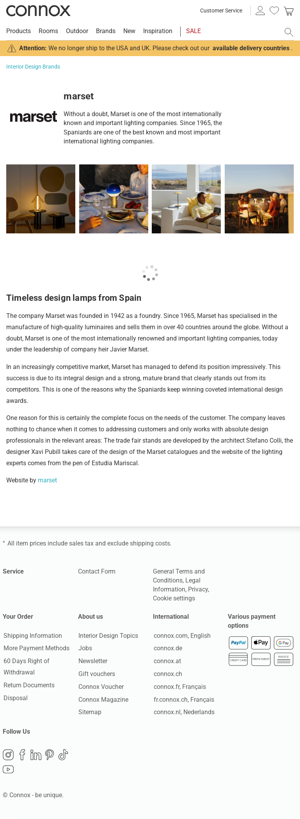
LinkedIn (35, 755)
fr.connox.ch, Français (183, 699)
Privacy (198, 589)
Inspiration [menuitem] (157, 31)
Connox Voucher (100, 687)
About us (90, 616)
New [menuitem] (129, 31)
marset (47, 480)
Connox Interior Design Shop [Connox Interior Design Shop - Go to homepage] (38, 10)
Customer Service (221, 10)
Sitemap (89, 712)
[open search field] (289, 32)
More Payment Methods (36, 648)
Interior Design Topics (108, 635)
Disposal (15, 698)
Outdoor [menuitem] (77, 31)
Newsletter (92, 661)
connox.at (166, 661)
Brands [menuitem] (105, 31)
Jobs (85, 648)
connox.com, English (181, 635)
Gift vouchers (96, 674)
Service (13, 571)
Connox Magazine (103, 699)
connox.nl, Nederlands (183, 712)
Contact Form (96, 571)
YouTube (8, 770)
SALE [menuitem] (193, 31)
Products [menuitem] (18, 31)
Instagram (8, 755)
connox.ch (167, 674)
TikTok (63, 755)
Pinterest (49, 755)
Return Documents (28, 685)
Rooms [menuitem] (48, 31)
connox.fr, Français (179, 687)
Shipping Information (32, 635)
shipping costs (150, 543)
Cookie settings (174, 598)
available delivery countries (251, 48)
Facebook (22, 755)
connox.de (167, 648)
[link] (289, 10)
